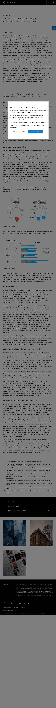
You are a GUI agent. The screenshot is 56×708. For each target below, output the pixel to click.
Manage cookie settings (19, 131)
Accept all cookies (35, 131)
